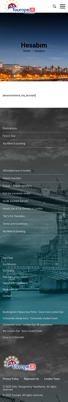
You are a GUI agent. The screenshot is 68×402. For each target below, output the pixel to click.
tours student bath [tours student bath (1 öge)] (32, 331)
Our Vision (8, 270)
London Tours (52, 378)
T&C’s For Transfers (14, 216)
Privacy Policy (11, 378)
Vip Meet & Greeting (14, 143)
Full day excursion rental (16, 193)
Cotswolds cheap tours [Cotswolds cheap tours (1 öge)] (16, 318)
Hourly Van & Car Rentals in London (23, 208)
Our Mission (9, 264)
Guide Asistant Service (15, 201)
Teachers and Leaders (15, 276)
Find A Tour (9, 135)
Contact (7, 295)
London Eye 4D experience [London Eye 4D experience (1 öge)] (37, 324)
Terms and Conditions (15, 223)
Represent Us (31, 378)
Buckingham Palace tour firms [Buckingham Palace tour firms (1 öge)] (20, 312)
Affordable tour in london (17, 170)
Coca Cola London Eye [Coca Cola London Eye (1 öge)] (50, 312)
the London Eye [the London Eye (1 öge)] (11, 331)
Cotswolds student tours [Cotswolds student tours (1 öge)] (44, 318)
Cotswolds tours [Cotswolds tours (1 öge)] (12, 324)
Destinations (10, 128)
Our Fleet (8, 257)
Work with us (10, 289)
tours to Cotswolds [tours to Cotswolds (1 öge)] (13, 337)
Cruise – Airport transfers (17, 185)
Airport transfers (12, 178)
